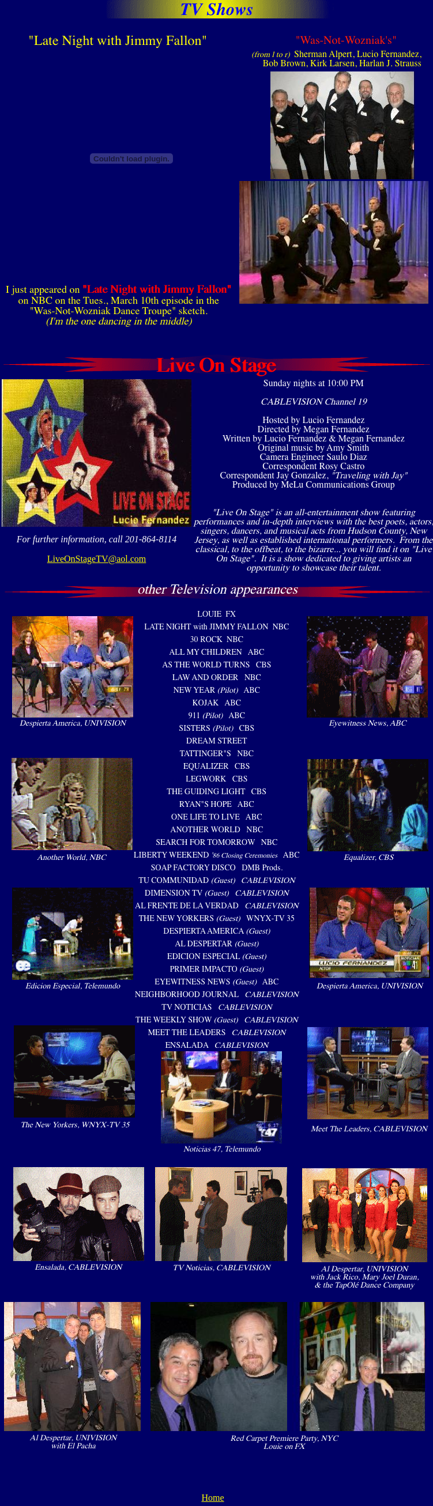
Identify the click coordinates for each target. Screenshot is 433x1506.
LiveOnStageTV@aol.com (96, 559)
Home (212, 1498)
